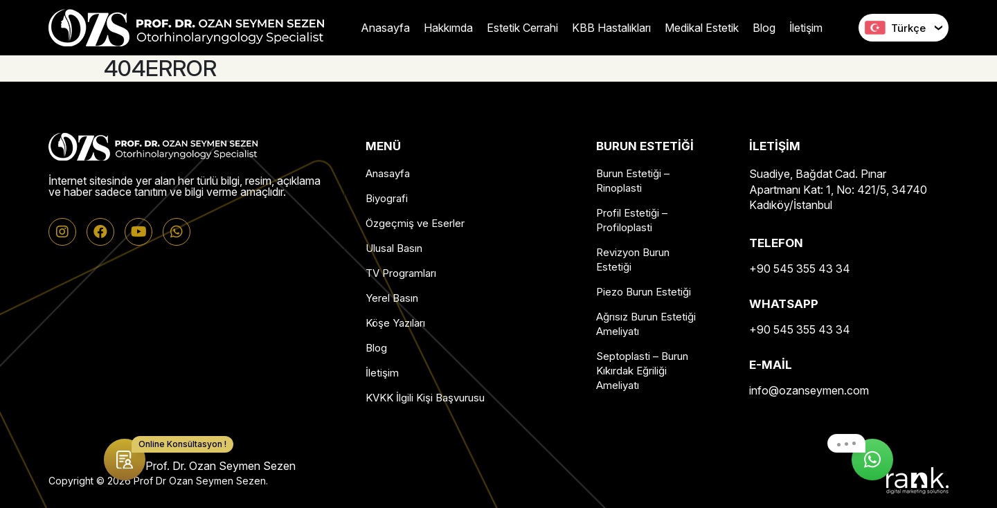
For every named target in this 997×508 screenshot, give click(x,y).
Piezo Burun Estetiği (643, 291)
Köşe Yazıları (395, 322)
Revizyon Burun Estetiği (633, 259)
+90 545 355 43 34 (799, 268)
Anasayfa (385, 28)
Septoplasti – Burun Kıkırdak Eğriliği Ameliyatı (642, 371)
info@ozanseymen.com (809, 390)
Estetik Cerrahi (522, 28)
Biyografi (387, 198)
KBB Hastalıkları (611, 28)
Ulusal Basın (394, 248)
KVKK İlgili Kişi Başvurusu (425, 397)
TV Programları (401, 273)
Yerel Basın (392, 298)
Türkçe (895, 28)
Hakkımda (448, 28)
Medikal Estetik (702, 28)
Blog (764, 28)
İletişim (806, 28)
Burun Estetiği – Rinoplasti (633, 180)
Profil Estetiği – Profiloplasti (631, 220)
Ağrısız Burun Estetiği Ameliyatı (646, 324)
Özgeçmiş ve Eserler (415, 223)
